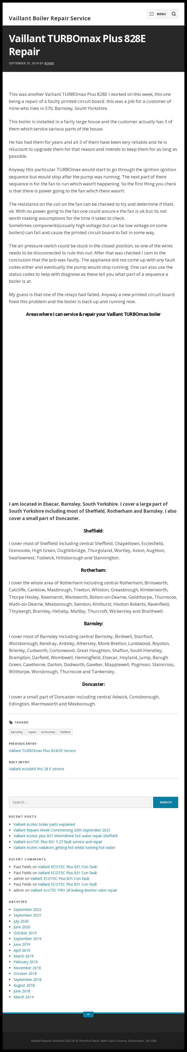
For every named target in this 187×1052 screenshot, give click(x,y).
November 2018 (27, 967)
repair (32, 732)
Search (166, 802)
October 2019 (25, 932)
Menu (157, 14)
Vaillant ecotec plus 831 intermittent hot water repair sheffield (65, 835)
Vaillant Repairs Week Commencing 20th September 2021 (62, 830)
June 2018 (22, 990)
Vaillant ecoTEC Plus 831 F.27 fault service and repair (58, 841)
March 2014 (24, 996)
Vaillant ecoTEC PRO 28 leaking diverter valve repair (73, 890)
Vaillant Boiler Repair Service (50, 18)
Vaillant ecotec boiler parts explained (44, 824)
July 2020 (21, 921)
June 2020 (22, 926)
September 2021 (27, 915)
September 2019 (27, 938)
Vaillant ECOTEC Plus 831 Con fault (67, 866)
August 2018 (24, 985)
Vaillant (65, 732)
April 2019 (22, 950)
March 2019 (24, 956)
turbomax (48, 732)
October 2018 (25, 973)
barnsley (17, 732)
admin (49, 63)
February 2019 (26, 961)
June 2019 (22, 944)
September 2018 (27, 979)
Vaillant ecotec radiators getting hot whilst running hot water (64, 847)
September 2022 (27, 909)
